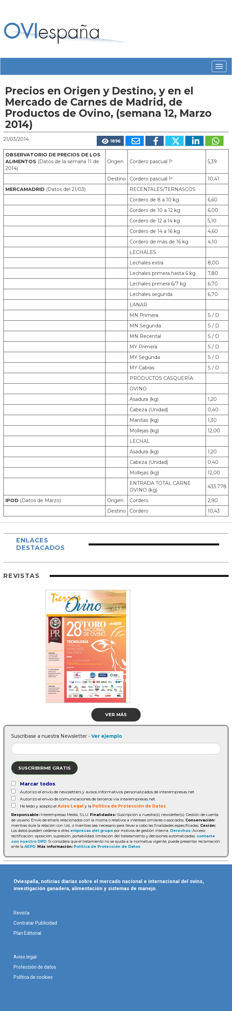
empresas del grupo (91, 830)
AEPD (30, 846)
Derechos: (180, 830)
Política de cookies (33, 977)
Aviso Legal (70, 806)
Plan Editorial (27, 933)
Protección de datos (35, 967)
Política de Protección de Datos (129, 806)
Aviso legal (25, 957)
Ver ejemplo (106, 736)
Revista (21, 913)
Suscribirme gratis (44, 768)
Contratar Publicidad (35, 923)
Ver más (116, 714)
